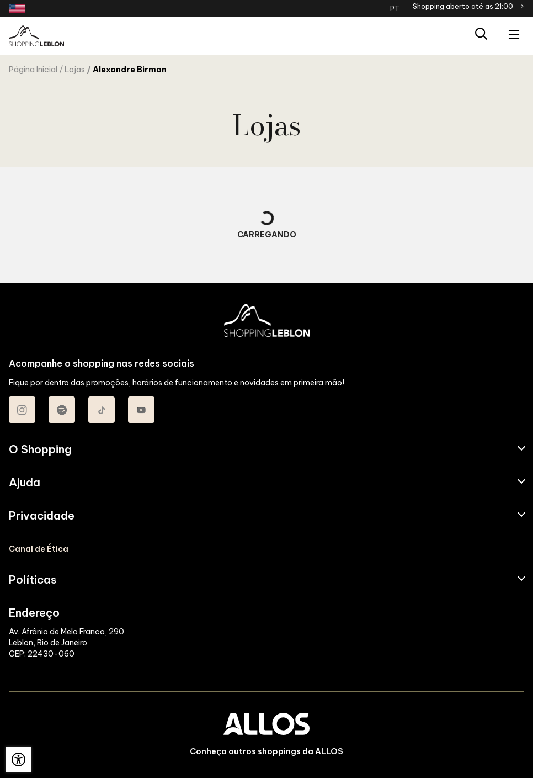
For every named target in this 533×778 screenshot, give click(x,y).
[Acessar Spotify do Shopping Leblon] (62, 409)
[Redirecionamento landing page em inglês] (17, 8)
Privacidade (41, 515)
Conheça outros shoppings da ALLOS (266, 751)
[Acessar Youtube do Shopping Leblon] (141, 409)
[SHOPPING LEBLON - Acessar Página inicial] (36, 35)
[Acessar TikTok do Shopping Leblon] (101, 409)
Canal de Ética (38, 549)
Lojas (75, 70)
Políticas (33, 579)
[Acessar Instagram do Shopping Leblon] (22, 409)
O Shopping (40, 449)
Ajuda (24, 482)
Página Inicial (33, 70)
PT (394, 8)
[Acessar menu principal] (514, 35)
